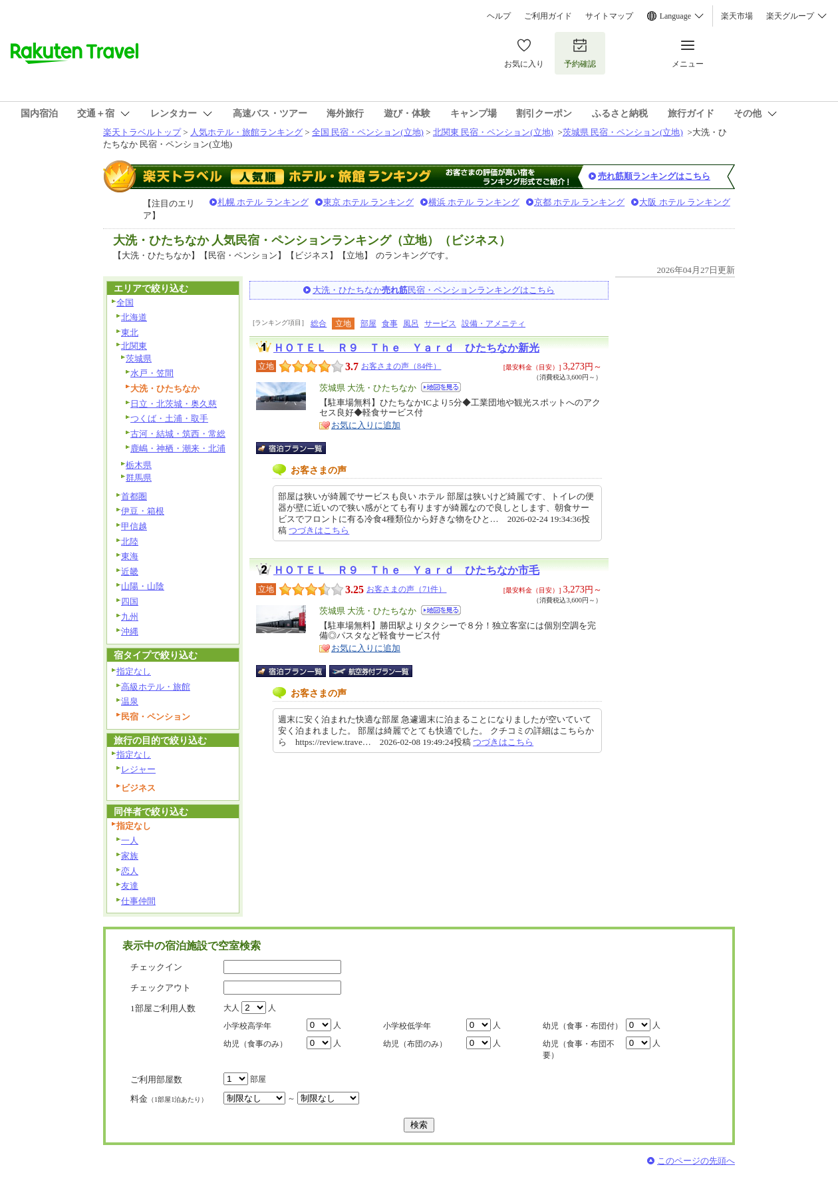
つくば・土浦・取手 (169, 418)
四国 (129, 601)
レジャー (138, 769)
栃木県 (139, 465)
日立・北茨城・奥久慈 (173, 404)
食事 (390, 323)
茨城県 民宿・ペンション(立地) (623, 132)
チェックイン (156, 967)
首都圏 (134, 496)
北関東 (134, 346)
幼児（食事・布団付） (583, 1026)
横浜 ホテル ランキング (473, 202)
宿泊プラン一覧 (297, 448)
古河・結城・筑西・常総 (177, 434)
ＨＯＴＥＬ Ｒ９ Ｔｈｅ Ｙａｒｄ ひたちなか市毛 (406, 570)
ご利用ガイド (548, 16)
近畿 (129, 572)
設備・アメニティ (493, 323)
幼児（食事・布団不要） (579, 1049)
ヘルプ (499, 16)
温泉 (129, 701)
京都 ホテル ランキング (579, 202)
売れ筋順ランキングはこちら (654, 176)
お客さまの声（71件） (406, 589)
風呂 (411, 323)
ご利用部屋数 (156, 1079)
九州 (129, 617)
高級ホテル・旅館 (155, 687)
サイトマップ (609, 16)
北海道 (134, 317)
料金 (169, 1099)
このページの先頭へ (696, 1161)
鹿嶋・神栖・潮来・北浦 (177, 448)
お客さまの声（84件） (401, 366)
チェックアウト (160, 988)
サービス (440, 323)
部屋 (368, 323)
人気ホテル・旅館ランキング (246, 132)
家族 (129, 856)
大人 (231, 1008)
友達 (129, 886)
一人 (129, 840)
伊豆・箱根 (142, 511)
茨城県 (139, 358)
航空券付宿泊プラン (370, 671)
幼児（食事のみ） (255, 1044)
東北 (129, 333)
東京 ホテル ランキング (368, 202)
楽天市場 (737, 16)
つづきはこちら (319, 530)
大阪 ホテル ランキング (684, 202)
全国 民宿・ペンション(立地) (368, 132)
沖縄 (129, 631)
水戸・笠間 (152, 373)
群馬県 (139, 478)
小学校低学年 (407, 1026)
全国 (125, 303)
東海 (129, 556)
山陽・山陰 (142, 586)
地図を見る (441, 387)
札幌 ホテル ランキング (263, 202)
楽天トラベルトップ (142, 132)
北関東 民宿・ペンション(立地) (493, 132)
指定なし (133, 671)
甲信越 (134, 526)
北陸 (129, 542)
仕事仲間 (138, 901)
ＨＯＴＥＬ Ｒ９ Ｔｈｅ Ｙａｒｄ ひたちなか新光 (406, 347)
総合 (319, 323)
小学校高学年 (247, 1026)
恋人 (129, 871)
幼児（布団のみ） (415, 1044)
